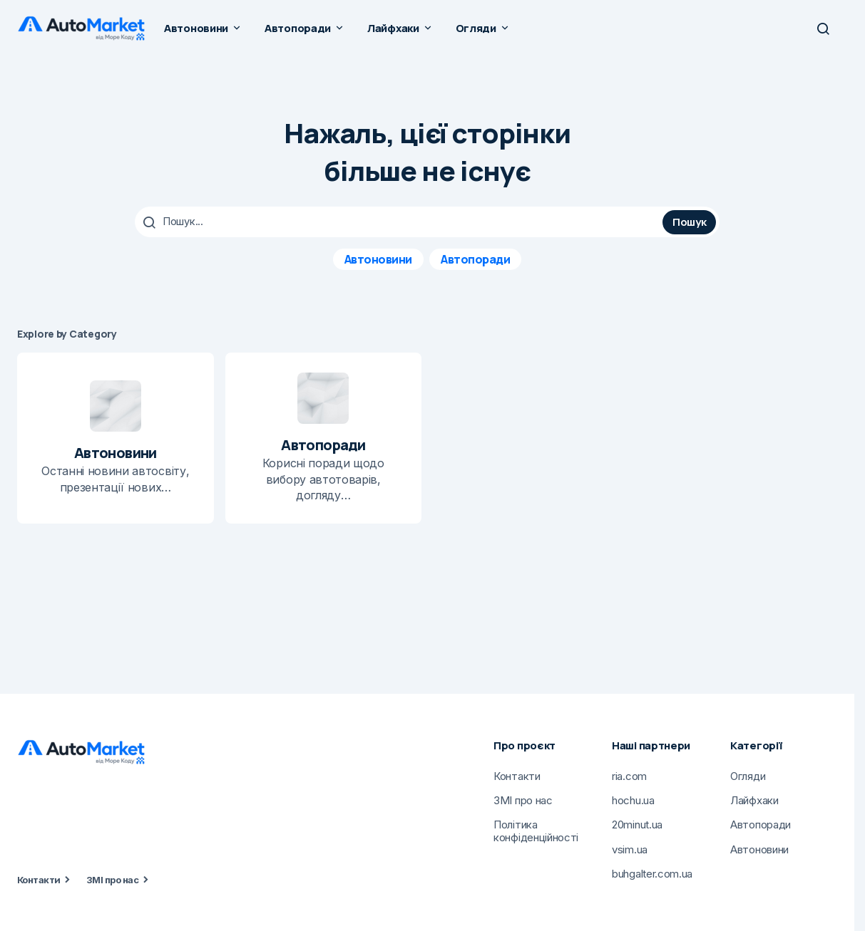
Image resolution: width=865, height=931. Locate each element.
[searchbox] (400, 221)
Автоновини (378, 258)
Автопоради (475, 258)
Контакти (39, 879)
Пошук (689, 221)
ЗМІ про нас (112, 879)
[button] (823, 28)
